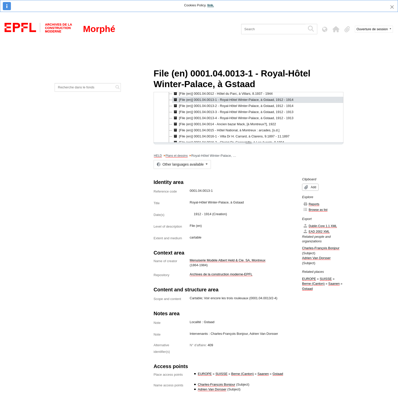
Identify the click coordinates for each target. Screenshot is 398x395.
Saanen (263, 374)
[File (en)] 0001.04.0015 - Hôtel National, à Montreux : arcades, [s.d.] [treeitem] (225, 130)
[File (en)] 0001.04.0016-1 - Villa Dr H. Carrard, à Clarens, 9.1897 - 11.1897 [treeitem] (231, 136)
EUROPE (205, 374)
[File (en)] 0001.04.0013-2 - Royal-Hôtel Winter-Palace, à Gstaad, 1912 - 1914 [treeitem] (232, 106)
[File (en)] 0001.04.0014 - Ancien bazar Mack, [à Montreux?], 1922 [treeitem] (224, 124)
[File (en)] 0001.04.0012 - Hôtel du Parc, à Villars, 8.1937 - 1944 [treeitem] (222, 94)
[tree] (248, 117)
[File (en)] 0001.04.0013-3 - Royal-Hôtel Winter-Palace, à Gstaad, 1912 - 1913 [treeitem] (232, 112)
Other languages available (181, 164)
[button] (336, 29)
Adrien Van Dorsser (212, 389)
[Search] (273, 29)
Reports (311, 204)
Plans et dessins (176, 155)
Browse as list (315, 210)
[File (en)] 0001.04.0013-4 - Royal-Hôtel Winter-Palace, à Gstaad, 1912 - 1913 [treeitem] (232, 118)
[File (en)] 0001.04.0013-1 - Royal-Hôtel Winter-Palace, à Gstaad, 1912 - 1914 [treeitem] (232, 100)
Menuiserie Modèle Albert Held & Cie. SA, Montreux (227, 260)
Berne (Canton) (242, 374)
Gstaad (277, 374)
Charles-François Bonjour (216, 384)
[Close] (392, 7)
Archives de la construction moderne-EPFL (221, 274)
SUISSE (221, 374)
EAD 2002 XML (316, 231)
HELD (158, 155)
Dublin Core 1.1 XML (320, 226)
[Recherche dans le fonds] (85, 87)
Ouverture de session (373, 29)
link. (210, 5)
